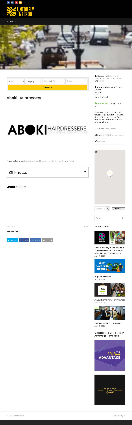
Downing (119, 415)
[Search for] (54, 81)
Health (60, 161)
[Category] (33, 81)
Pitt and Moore (15, 415)
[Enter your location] (100, 208)
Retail (71, 161)
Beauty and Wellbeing (35, 161)
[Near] (76, 81)
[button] (11, 21)
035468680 (110, 128)
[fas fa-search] (47, 87)
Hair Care (51, 161)
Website (101, 141)
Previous (11, 226)
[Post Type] (16, 81)
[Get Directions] (118, 208)
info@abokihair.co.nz (113, 135)
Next (86, 226)
